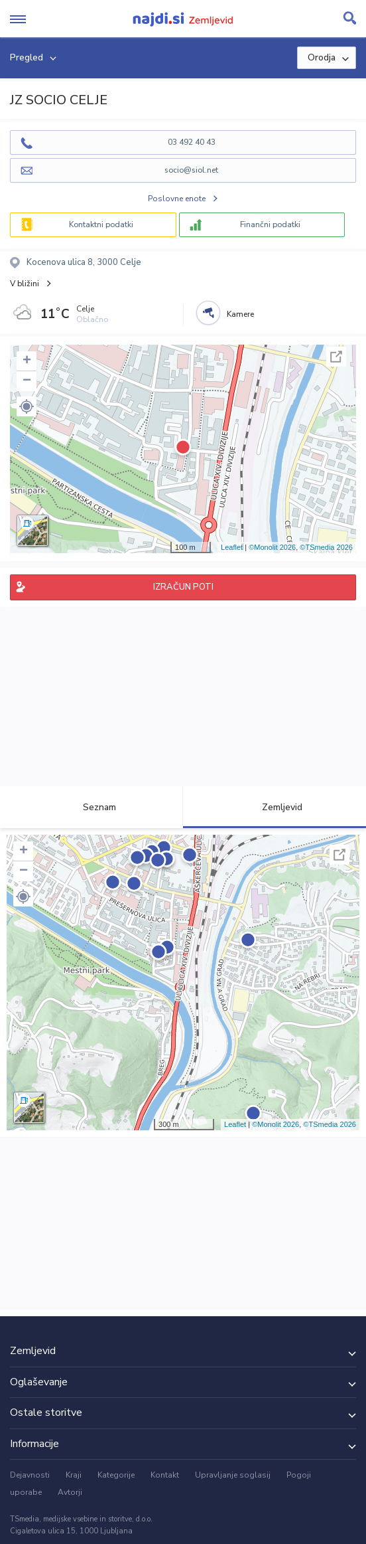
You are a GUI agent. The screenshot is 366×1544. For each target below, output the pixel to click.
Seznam (92, 807)
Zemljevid (274, 807)
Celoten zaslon (336, 357)
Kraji (74, 1475)
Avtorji (70, 1492)
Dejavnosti (30, 1475)
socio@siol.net (191, 170)
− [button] (27, 381)
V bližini (24, 283)
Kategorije (116, 1475)
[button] (26, 406)
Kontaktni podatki (101, 224)
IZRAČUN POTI (183, 587)
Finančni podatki (270, 224)
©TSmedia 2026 (326, 547)
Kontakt (165, 1475)
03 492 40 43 (191, 142)
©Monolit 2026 (272, 547)
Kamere (240, 314)
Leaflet (232, 547)
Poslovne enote (177, 198)
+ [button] (27, 361)
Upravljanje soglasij (233, 1475)
